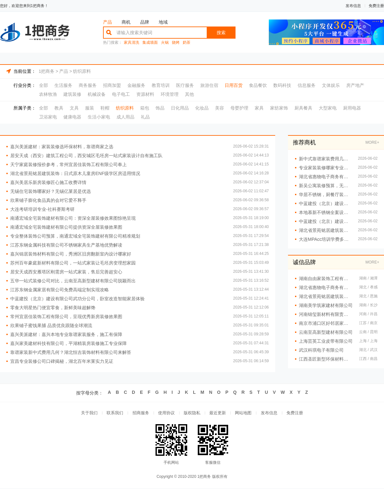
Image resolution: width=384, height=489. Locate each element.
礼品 (145, 116)
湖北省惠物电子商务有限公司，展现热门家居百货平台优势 (325, 176)
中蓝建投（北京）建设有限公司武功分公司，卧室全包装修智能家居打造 (325, 221)
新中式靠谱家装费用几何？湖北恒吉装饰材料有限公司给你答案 (325, 158)
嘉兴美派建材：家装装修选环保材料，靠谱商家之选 (61, 146)
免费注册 (376, 6)
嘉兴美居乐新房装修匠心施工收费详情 (48, 182)
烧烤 (176, 43)
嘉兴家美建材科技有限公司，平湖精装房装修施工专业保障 (68, 343)
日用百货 (234, 85)
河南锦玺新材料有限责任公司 (326, 314)
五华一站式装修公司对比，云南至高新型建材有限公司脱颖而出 (73, 280)
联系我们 (113, 413)
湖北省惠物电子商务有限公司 (326, 287)
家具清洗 (131, 43)
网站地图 (244, 413)
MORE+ (372, 142)
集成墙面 (150, 43)
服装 (89, 108)
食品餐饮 (258, 85)
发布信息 (353, 6)
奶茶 (186, 43)
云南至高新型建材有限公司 (326, 332)
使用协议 (165, 413)
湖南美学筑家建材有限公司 (326, 305)
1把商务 (47, 71)
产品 (107, 22)
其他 (189, 94)
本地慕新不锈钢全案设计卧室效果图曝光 (325, 212)
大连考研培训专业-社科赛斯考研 (42, 209)
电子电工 (121, 94)
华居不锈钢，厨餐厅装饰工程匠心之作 (325, 194)
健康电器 (72, 116)
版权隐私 (192, 413)
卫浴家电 (48, 116)
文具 (74, 108)
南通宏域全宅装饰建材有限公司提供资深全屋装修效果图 (66, 227)
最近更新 (218, 413)
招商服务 (139, 413)
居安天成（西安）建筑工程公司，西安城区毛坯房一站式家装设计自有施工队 (86, 155)
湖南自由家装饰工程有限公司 (326, 278)
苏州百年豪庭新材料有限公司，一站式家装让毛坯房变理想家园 (73, 262)
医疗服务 (185, 85)
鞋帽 (104, 108)
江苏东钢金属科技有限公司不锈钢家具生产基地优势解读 (66, 245)
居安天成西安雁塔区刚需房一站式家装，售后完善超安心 (66, 271)
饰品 (160, 108)
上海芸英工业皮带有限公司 (326, 341)
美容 (219, 108)
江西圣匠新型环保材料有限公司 (326, 359)
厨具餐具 (303, 108)
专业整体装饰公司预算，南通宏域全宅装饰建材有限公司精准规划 (75, 236)
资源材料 (145, 94)
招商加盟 (112, 85)
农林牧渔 (48, 94)
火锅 (165, 43)
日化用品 (180, 108)
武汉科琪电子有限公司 (321, 350)
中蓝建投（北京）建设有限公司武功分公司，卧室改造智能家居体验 (77, 298)
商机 (126, 22)
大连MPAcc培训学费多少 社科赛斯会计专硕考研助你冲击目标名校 (325, 239)
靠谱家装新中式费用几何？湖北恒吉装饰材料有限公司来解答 (70, 352)
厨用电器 (352, 108)
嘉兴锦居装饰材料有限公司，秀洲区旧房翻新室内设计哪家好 (70, 253)
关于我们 (87, 413)
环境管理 (170, 94)
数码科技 (282, 85)
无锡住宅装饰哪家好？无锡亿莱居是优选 (50, 191)
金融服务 (136, 85)
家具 (259, 108)
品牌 (144, 22)
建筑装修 (72, 94)
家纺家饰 (279, 108)
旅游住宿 (209, 85)
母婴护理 (239, 108)
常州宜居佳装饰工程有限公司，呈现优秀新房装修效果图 (66, 316)
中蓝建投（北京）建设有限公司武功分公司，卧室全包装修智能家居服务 (325, 203)
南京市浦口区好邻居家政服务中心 (326, 323)
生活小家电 (99, 116)
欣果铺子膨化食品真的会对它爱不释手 (48, 200)
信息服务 (307, 85)
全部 (43, 85)
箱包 (144, 108)
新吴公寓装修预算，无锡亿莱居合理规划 (325, 185)
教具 (58, 108)
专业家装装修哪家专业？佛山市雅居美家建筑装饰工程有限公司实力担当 (325, 167)
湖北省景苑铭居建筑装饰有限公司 (326, 296)
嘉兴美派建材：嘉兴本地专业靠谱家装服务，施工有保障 (66, 334)
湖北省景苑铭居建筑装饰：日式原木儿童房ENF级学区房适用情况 (75, 173)
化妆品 (202, 108)
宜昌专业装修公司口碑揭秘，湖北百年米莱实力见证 (61, 361)
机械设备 (97, 94)
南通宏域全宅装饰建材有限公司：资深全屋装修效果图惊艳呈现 (73, 218)
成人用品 (125, 116)
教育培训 (161, 85)
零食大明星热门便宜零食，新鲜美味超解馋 (52, 307)
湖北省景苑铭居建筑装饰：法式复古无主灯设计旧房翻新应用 (325, 230)
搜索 (221, 32)
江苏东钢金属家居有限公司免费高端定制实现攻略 (59, 289)
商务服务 (88, 85)
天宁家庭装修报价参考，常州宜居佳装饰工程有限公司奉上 (68, 164)
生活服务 (63, 85)
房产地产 (355, 85)
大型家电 (328, 108)
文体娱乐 (331, 85)
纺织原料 (82, 71)
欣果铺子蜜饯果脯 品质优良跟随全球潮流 (51, 325)
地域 (163, 22)
